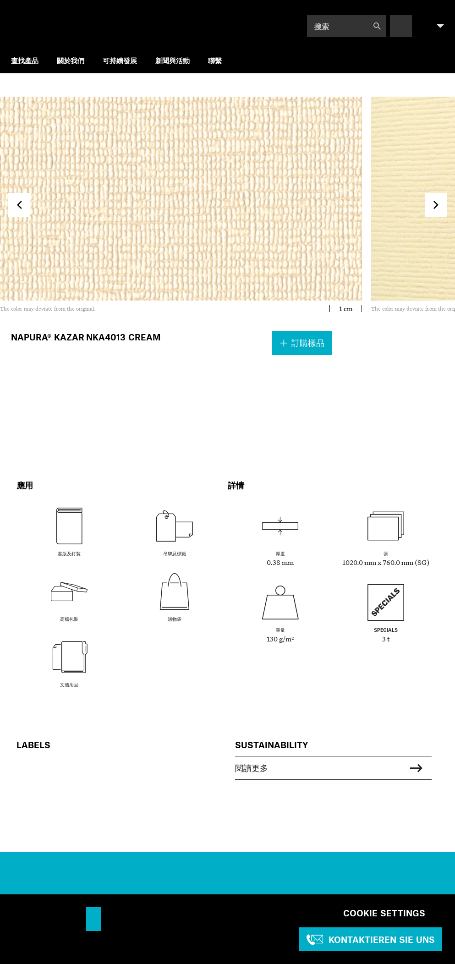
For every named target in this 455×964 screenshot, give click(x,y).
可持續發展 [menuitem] (120, 60)
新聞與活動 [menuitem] (172, 60)
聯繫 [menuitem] (215, 60)
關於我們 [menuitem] (70, 60)
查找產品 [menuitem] (24, 60)
